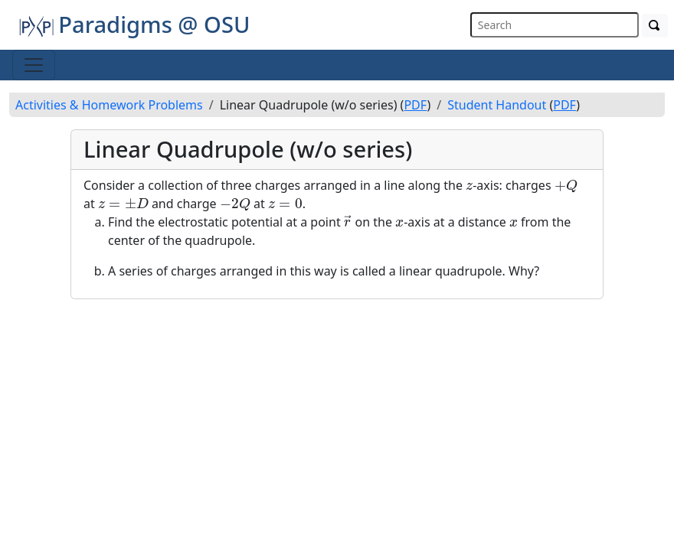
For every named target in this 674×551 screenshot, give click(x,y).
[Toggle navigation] (33, 65)
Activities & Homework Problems (109, 104)
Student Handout (496, 104)
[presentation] (469, 186)
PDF (415, 104)
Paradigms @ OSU (134, 24)
